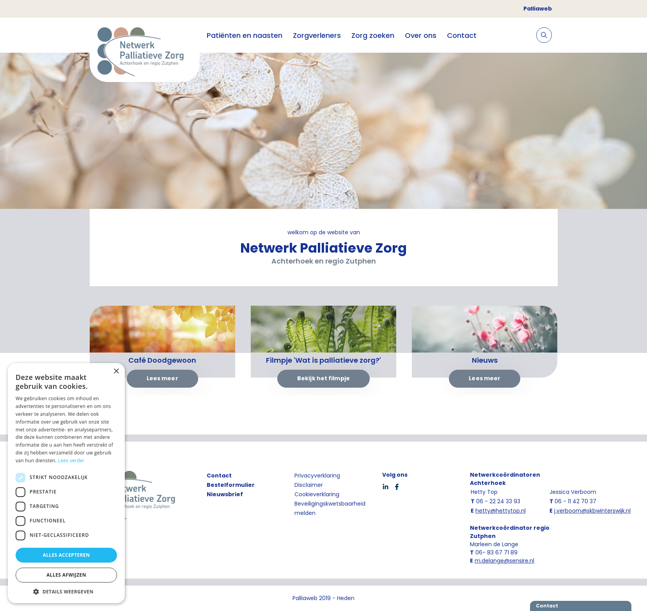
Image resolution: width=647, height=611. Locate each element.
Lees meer (162, 378)
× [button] (116, 371)
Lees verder (71, 460)
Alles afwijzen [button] (66, 575)
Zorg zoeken (372, 35)
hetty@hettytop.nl (500, 511)
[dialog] (66, 483)
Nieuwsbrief (225, 494)
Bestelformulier (231, 485)
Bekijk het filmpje (323, 378)
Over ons (420, 35)
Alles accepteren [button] (66, 555)
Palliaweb (537, 8)
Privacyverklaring (317, 475)
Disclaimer (308, 485)
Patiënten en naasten (244, 35)
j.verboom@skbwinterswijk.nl (592, 511)
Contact (462, 35)
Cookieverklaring (316, 494)
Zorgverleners (317, 35)
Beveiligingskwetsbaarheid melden (329, 508)
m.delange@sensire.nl (504, 561)
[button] (66, 591)
